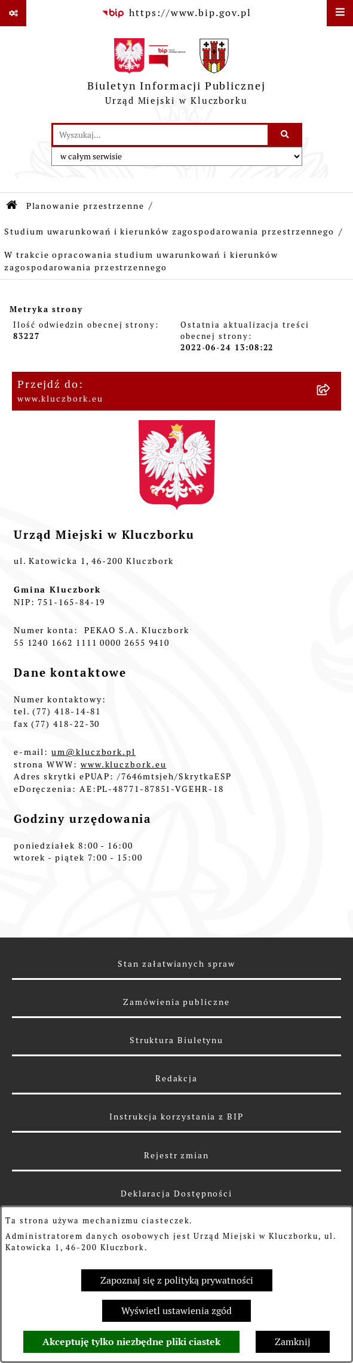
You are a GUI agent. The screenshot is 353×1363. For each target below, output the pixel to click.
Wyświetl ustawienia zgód (176, 1311)
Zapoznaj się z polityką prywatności (176, 1280)
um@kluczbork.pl (93, 752)
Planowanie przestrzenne (85, 206)
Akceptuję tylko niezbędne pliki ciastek (131, 1342)
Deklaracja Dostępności (176, 1193)
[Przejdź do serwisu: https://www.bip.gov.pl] (176, 13)
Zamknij (293, 1342)
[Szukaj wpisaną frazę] (285, 135)
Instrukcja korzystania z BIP (176, 1116)
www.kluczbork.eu (124, 764)
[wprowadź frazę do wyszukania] (160, 135)
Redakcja (176, 1078)
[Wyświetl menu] (340, 13)
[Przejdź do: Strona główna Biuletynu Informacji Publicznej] (12, 206)
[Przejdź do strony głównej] (176, 74)
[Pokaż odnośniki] (13, 13)
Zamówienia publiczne (176, 1002)
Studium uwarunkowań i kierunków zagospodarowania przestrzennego (169, 231)
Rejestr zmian (176, 1155)
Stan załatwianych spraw (176, 963)
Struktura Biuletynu (176, 1040)
